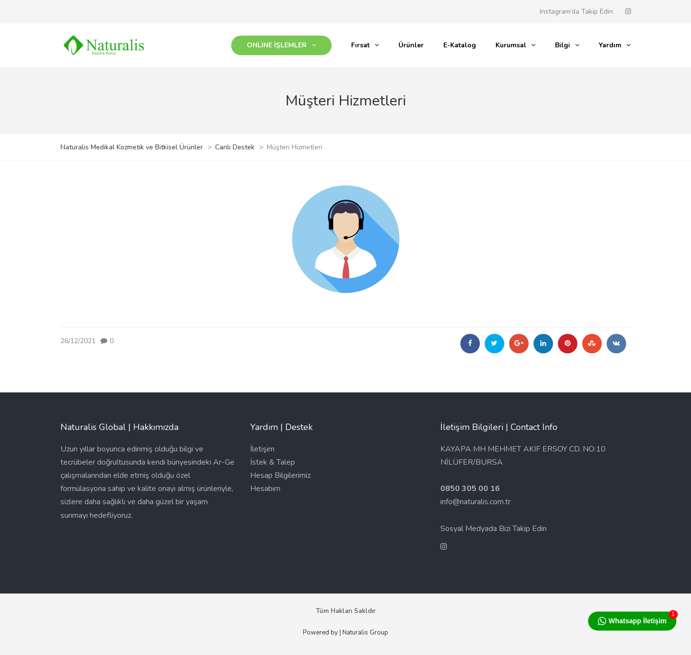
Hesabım (265, 488)
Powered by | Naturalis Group (345, 632)
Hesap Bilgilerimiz (280, 475)
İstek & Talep (272, 462)
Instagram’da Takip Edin (576, 11)
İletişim (262, 449)
